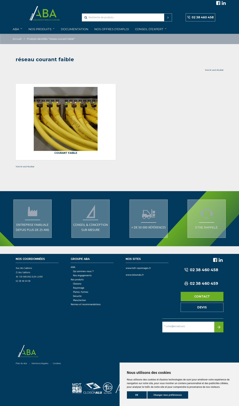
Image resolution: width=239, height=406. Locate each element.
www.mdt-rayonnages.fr (138, 268)
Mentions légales (40, 363)
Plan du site (21, 363)
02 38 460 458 (200, 17)
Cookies (57, 363)
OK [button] (136, 395)
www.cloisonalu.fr (135, 275)
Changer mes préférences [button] (168, 395)
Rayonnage (78, 288)
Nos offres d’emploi (111, 29)
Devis (202, 307)
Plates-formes (80, 292)
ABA (16, 29)
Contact (202, 296)
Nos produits (40, 29)
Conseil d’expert (149, 29)
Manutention (79, 300)
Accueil (17, 38)
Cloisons (77, 284)
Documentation (74, 29)
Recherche (162, 17)
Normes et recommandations (86, 304)
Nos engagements (82, 275)
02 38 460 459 (201, 283)
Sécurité (77, 296)
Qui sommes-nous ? (83, 271)
